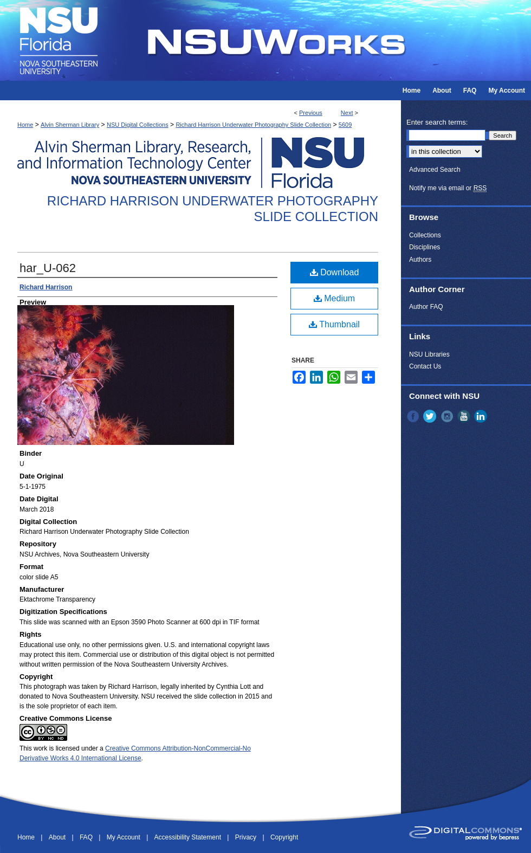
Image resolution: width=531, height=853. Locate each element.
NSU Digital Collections (138, 124)
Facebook (414, 416)
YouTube (464, 416)
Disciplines (424, 247)
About (58, 837)
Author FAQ (426, 307)
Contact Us (425, 366)
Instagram (448, 416)
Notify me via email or (448, 188)
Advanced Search (435, 169)
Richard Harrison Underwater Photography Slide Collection (253, 124)
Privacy (246, 837)
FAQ (87, 837)
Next (347, 112)
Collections (425, 235)
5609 (345, 124)
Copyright (284, 837)
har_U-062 (48, 268)
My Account (124, 837)
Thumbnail (334, 324)
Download (334, 272)
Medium (334, 298)
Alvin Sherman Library (70, 124)
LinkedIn (481, 416)
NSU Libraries (429, 354)
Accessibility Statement (188, 837)
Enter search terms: (437, 122)
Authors (420, 259)
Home (25, 124)
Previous (310, 112)
